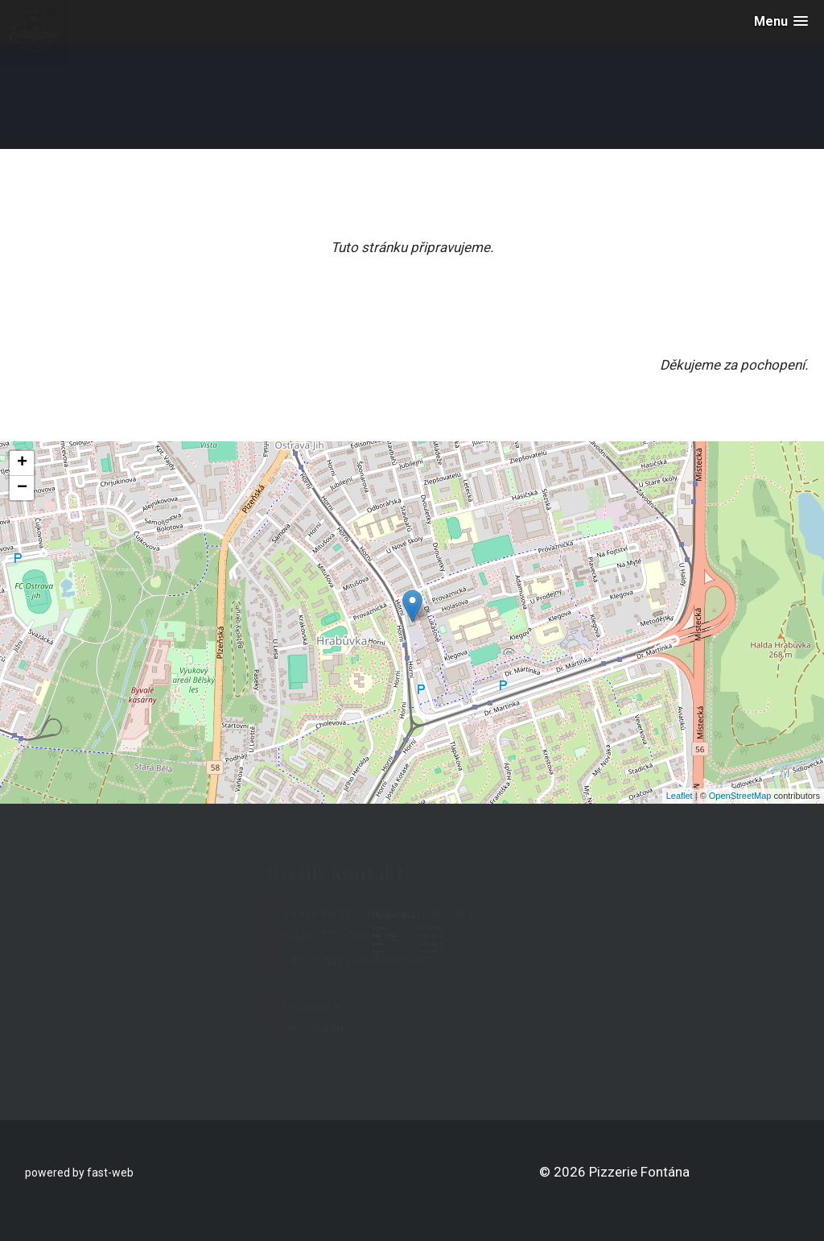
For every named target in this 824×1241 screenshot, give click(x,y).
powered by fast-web (79, 1172)
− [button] (22, 488)
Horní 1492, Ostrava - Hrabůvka (274, 912)
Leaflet (679, 795)
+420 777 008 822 (236, 936)
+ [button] (22, 463)
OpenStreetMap (740, 795)
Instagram (212, 1028)
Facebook (206, 1006)
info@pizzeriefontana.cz (260, 959)
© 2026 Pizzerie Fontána (614, 1172)
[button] (781, 21)
